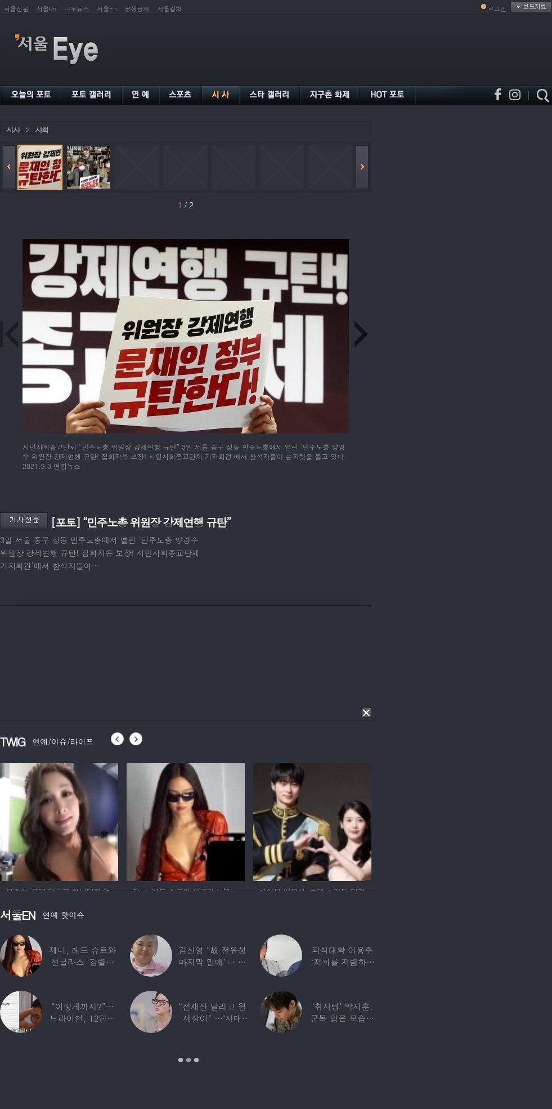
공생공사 (137, 9)
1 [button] (180, 1060)
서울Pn (46, 9)
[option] (59, 820)
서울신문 (16, 9)
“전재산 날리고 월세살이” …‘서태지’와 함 (212, 1018)
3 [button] (196, 1060)
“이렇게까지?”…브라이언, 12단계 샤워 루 (82, 1018)
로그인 (497, 9)
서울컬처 (170, 9)
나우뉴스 (76, 9)
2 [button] (188, 1060)
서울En (106, 9)
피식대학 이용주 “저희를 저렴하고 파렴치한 (342, 962)
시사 (13, 129)
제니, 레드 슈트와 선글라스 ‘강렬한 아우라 (82, 962)
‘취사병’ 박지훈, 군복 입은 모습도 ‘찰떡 (342, 1018)
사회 (41, 129)
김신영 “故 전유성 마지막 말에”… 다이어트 (212, 962)
